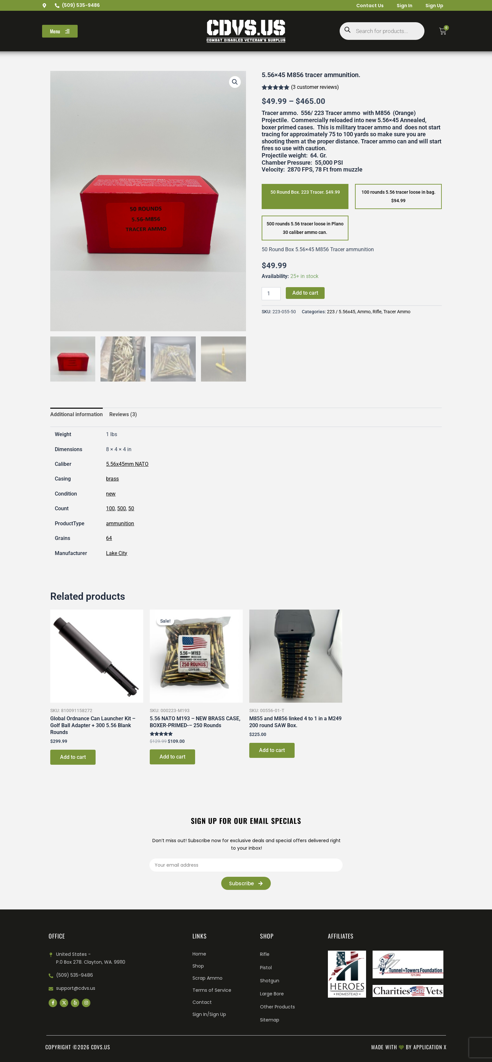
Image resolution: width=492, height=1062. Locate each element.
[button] (235, 82)
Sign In (404, 5)
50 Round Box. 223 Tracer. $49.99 (305, 192)
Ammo (364, 312)
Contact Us (370, 5)
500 (121, 509)
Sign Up (434, 5)
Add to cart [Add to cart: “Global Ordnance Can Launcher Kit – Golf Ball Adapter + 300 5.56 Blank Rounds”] (73, 758)
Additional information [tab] (76, 415)
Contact (202, 1002)
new (110, 495)
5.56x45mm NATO (127, 465)
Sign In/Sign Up (209, 1014)
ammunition (120, 524)
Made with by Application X (409, 1047)
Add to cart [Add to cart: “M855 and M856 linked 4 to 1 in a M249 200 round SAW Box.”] (272, 751)
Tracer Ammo (396, 312)
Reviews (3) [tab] (123, 415)
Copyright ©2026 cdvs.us (77, 1047)
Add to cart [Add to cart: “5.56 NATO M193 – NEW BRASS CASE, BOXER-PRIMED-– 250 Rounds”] (172, 758)
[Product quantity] (271, 293)
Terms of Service (211, 990)
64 (109, 539)
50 (131, 509)
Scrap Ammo (207, 978)
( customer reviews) (315, 87)
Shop (198, 966)
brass (112, 480)
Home (199, 954)
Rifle (377, 312)
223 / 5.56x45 (341, 312)
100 (110, 509)
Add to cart (305, 293)
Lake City (116, 554)
